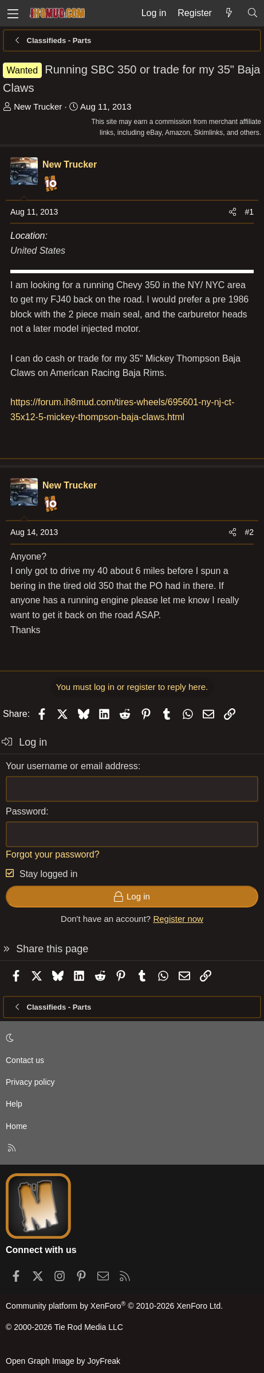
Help (14, 1103)
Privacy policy (30, 1082)
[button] (130, 1038)
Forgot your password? (53, 854)
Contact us (25, 1060)
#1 (249, 211)
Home (16, 1126)
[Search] (252, 13)
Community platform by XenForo (114, 1305)
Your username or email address (72, 766)
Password (26, 811)
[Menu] (12, 13)
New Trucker (38, 106)
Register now (178, 919)
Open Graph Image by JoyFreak (63, 1361)
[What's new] (229, 13)
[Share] (232, 212)
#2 (249, 532)
